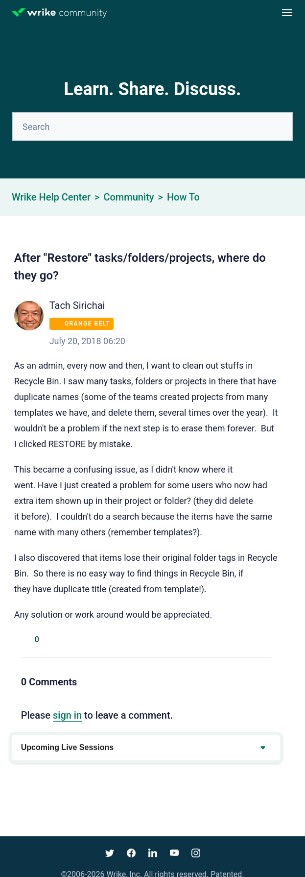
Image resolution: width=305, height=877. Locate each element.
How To (183, 197)
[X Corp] (244, 640)
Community (128, 197)
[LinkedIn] (266, 640)
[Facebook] (222, 640)
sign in (67, 715)
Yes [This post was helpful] (26, 640)
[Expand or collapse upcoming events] (262, 747)
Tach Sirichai (77, 305)
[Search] (152, 126)
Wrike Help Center (51, 197)
